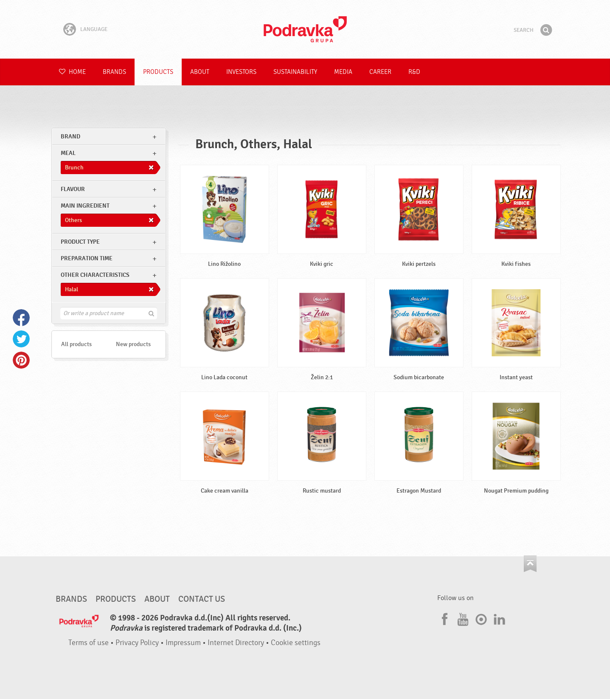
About (199, 72)
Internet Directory (236, 642)
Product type (80, 241)
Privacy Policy (137, 642)
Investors (241, 72)
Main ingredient (85, 205)
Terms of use (88, 642)
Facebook (21, 317)
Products (158, 72)
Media (343, 72)
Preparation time (86, 258)
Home (72, 72)
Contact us (201, 599)
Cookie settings (295, 642)
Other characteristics (95, 275)
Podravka (305, 29)
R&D (414, 72)
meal (68, 153)
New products (133, 344)
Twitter (21, 338)
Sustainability (295, 72)
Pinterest (21, 360)
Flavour (73, 189)
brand (70, 136)
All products (76, 344)
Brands (114, 72)
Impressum (183, 642)
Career (380, 72)
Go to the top (530, 563)
